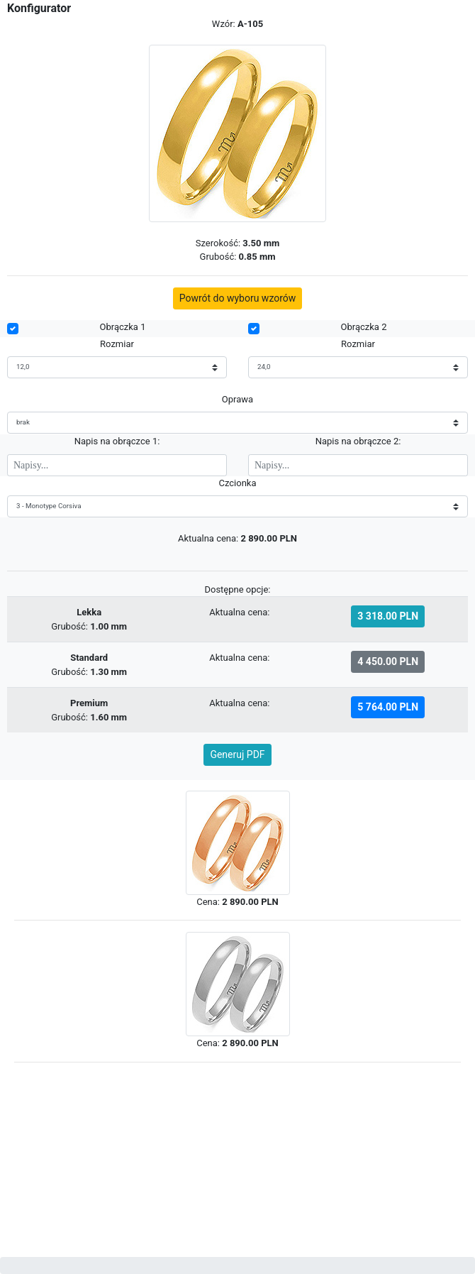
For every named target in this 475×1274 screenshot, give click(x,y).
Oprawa (237, 399)
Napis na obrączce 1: (117, 441)
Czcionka (237, 483)
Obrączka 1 (123, 327)
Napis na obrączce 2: (358, 441)
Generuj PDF (237, 754)
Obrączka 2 (364, 327)
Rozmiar (117, 344)
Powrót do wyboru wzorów (237, 298)
